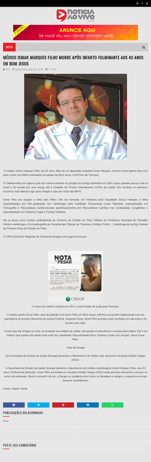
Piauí (54, 69)
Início (9, 47)
